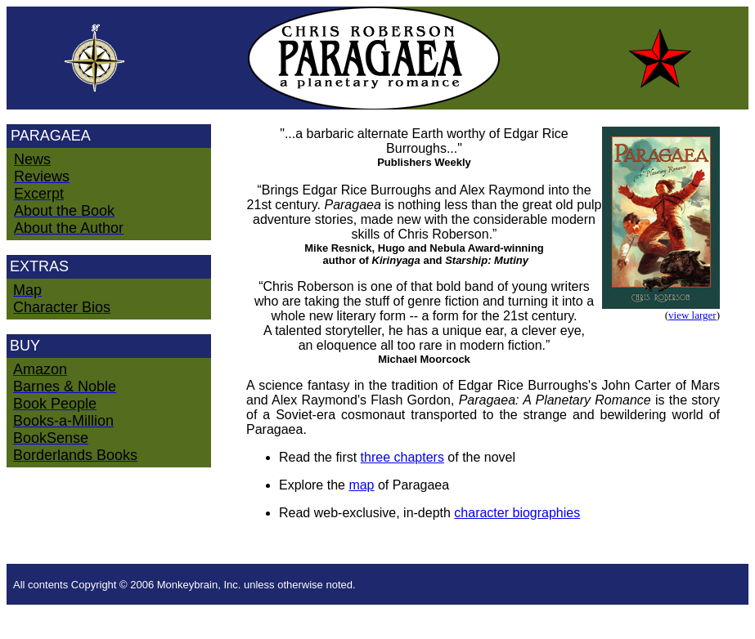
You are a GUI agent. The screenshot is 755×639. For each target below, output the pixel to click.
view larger (692, 315)
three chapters (402, 457)
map (361, 485)
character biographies (517, 513)
